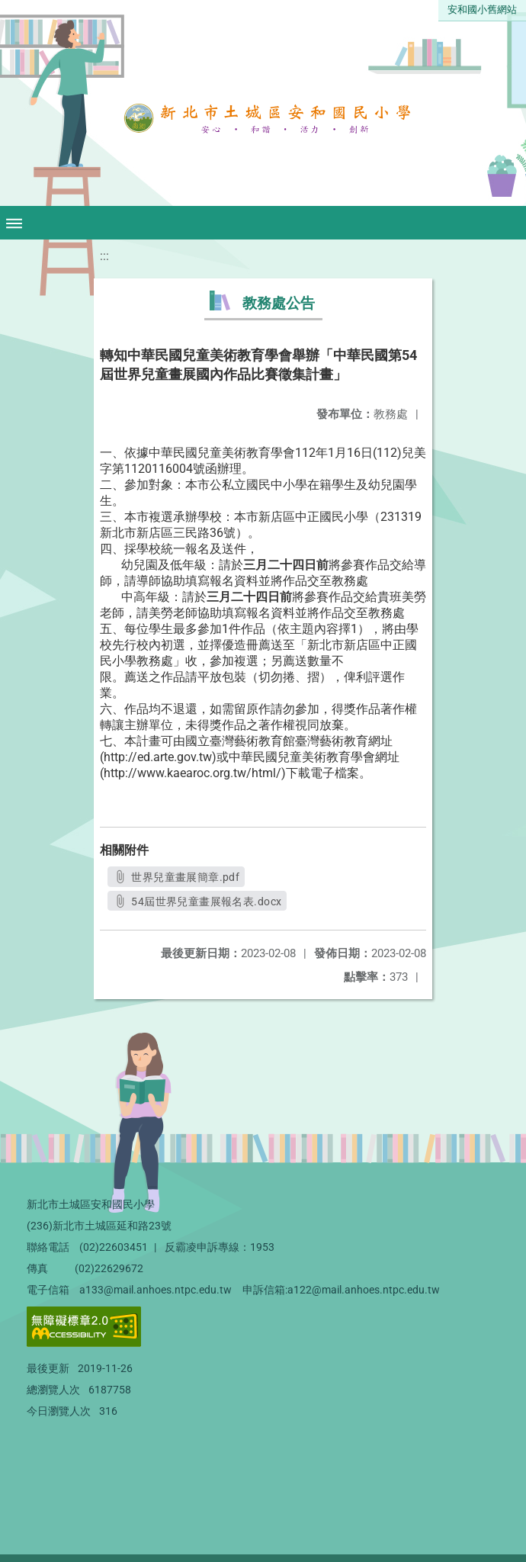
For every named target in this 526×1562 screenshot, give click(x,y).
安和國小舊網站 (482, 9)
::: (104, 256)
